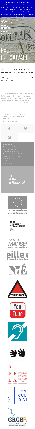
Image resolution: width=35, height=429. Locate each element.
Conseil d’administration (11, 151)
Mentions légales (8, 158)
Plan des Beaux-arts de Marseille (13, 116)
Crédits (5, 161)
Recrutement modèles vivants (12, 147)
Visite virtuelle (7, 119)
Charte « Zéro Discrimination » (12, 156)
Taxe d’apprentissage (10, 149)
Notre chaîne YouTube (10, 121)
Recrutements (7, 144)
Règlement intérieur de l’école (12, 154)
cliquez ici (31, 14)
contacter (17, 78)
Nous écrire (6, 112)
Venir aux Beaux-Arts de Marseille (14, 114)
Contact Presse (8, 163)
